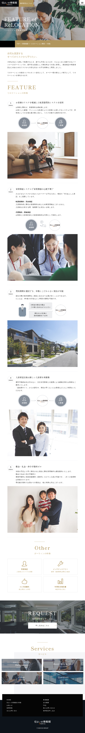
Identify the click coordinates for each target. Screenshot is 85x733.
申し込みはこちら (42, 625)
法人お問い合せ (12, 711)
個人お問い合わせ (49, 708)
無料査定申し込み (49, 711)
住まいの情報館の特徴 (14, 702)
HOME (9, 700)
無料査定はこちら (26, 3)
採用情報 (10, 708)
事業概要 (46, 700)
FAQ (44, 705)
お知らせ (10, 705)
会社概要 (46, 702)
